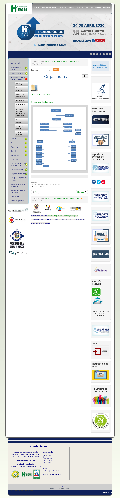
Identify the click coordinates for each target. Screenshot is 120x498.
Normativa (14, 139)
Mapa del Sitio (15, 197)
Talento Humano (19, 134)
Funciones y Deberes (20, 89)
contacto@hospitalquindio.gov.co (53, 471)
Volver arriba (107, 492)
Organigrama (20, 100)
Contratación (15, 155)
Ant (34, 192)
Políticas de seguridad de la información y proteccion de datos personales (60, 486)
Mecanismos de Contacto (16, 68)
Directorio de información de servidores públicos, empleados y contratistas (21, 110)
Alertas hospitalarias (17, 201)
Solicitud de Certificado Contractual (18, 192)
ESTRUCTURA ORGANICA (40, 94)
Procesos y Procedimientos (21, 95)
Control (13, 151)
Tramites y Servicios (17, 159)
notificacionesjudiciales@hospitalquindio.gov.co (63, 216)
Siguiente (81, 192)
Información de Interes (18, 73)
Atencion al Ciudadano (40, 223)
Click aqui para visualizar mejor (42, 102)
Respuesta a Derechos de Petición (18, 185)
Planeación (14, 147)
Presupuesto (15, 143)
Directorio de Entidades (20, 121)
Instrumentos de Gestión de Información (19, 164)
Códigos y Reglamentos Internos (19, 179)
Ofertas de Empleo (19, 127)
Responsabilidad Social (18, 174)
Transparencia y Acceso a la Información (19, 62)
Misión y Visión (21, 84)
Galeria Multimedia (17, 170)
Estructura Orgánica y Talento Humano (18, 79)
